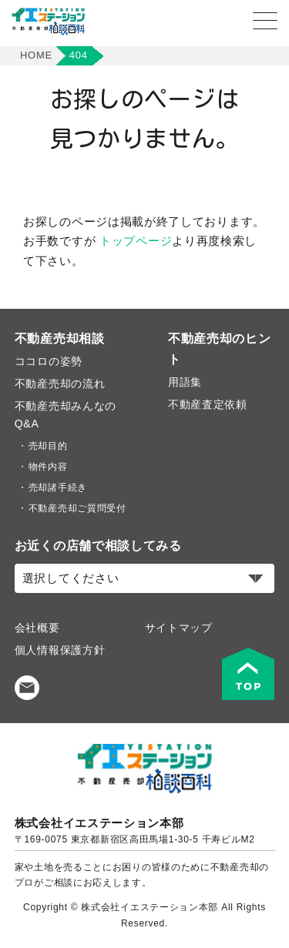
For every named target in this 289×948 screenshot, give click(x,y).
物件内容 (48, 466)
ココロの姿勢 (48, 361)
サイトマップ (179, 627)
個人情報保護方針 (60, 650)
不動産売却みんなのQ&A (65, 415)
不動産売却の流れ (60, 383)
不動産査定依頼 (207, 404)
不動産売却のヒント (219, 349)
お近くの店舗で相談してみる (98, 545)
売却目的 (48, 446)
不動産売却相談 (60, 338)
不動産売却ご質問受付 (77, 508)
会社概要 (37, 627)
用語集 (185, 382)
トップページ (135, 240)
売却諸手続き (58, 487)
